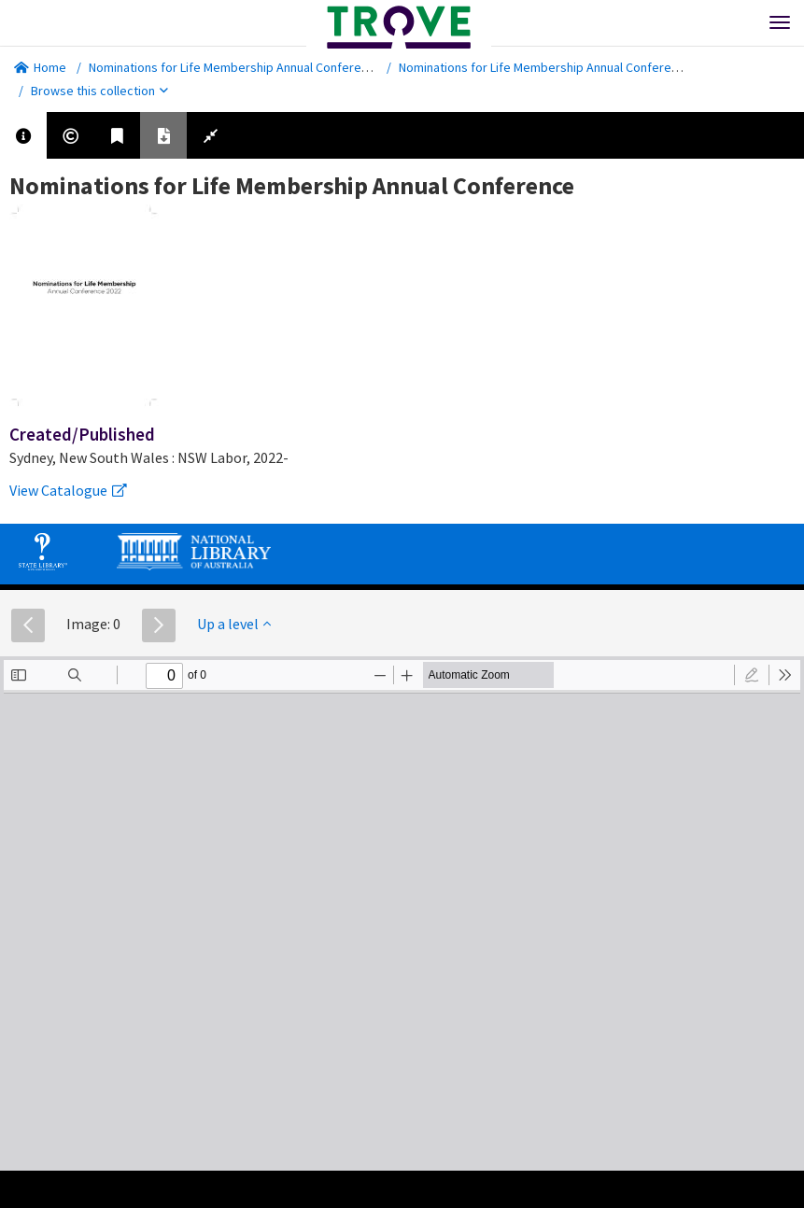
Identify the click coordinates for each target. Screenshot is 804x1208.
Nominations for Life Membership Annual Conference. (237, 67)
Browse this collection (99, 90)
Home (40, 67)
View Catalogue (68, 490)
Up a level (234, 623)
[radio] (752, 675)
